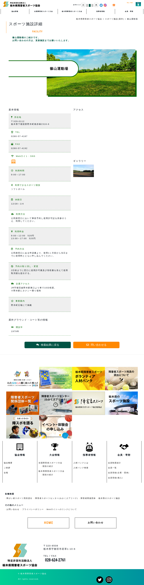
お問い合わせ (12, 509)
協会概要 (8, 463)
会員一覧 (112, 468)
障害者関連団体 (88, 498)
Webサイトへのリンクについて (62, 509)
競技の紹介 (48, 466)
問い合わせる (96, 344)
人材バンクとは (80, 463)
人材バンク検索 (80, 468)
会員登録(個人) (115, 478)
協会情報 (15, 11)
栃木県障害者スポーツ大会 (72, 11)
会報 (6, 473)
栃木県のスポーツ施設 (109, 498)
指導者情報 (100, 11)
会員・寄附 (129, 11)
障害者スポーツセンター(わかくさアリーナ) (56, 498)
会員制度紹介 (114, 463)
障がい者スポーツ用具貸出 (19, 498)
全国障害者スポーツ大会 (43, 11)
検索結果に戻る (47, 344)
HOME (48, 523)
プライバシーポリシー (33, 509)
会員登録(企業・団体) (118, 473)
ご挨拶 (7, 468)
